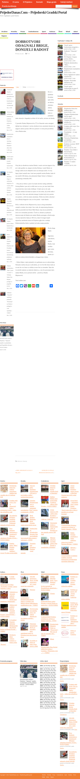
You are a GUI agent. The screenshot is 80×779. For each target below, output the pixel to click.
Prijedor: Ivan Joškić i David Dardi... (71, 151)
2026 (41, 665)
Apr (51, 665)
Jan (44, 665)
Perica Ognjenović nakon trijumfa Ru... (72, 75)
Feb (47, 665)
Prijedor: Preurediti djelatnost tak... (70, 81)
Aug (45, 670)
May (54, 665)
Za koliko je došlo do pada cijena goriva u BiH (34, 643)
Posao (22, 31)
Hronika (14, 31)
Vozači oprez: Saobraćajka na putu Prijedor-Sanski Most (10, 161)
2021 (41, 682)
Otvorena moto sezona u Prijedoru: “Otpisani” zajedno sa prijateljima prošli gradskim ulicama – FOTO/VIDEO (6, 343)
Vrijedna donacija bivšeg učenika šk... (71, 121)
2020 (41, 686)
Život (60, 31)
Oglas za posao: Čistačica (73, 632)
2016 (41, 699)
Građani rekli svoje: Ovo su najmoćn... (71, 127)
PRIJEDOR (8, 672)
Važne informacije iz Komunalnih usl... (70, 156)
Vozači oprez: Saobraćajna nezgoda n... (71, 46)
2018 (41, 692)
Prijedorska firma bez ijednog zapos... (70, 109)
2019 (41, 689)
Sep (48, 670)
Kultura (52, 31)
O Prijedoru (27, 2)
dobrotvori (19, 461)
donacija (25, 461)
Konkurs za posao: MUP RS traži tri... (71, 145)
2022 (41, 679)
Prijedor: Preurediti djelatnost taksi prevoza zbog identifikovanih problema (10, 205)
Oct (50, 670)
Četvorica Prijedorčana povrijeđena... (71, 139)
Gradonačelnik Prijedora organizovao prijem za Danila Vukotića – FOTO (69, 527)
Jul (43, 670)
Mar (49, 665)
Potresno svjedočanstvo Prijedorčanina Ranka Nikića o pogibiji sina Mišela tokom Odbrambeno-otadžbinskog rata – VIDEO (29, 597)
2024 (41, 672)
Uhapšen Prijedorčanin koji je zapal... (71, 115)
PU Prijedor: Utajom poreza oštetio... (70, 58)
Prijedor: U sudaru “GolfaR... (69, 162)
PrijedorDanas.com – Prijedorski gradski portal (33, 12)
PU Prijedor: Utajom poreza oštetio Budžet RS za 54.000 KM (10, 223)
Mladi (68, 31)
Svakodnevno (33, 31)
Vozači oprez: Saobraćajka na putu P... (71, 87)
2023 (41, 675)
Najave (4, 36)
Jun (41, 670)
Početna (5, 2)
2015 (41, 702)
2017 (41, 696)
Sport (44, 31)
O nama (16, 2)
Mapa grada (51, 2)
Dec (55, 670)
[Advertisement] (38, 24)
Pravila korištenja (9, 6)
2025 (41, 669)
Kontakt (39, 2)
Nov (52, 670)
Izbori (76, 31)
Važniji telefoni (66, 2)
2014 (41, 706)
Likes (17, 87)
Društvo (4, 31)
